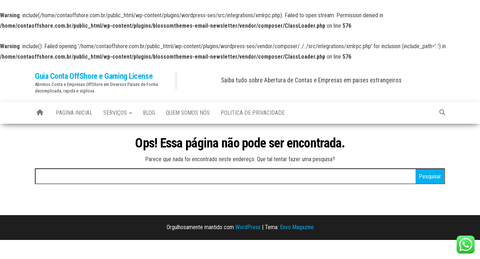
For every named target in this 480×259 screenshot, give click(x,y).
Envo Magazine (297, 227)
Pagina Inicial (74, 112)
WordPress (248, 227)
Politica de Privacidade (253, 112)
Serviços (117, 112)
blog (149, 112)
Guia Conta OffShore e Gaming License (94, 76)
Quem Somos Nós (188, 112)
